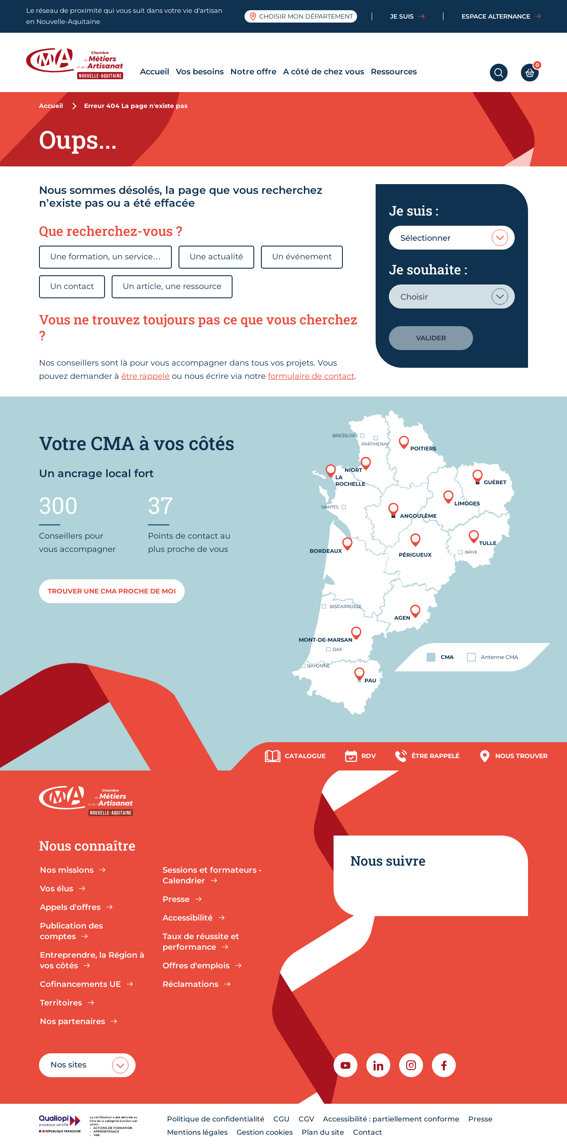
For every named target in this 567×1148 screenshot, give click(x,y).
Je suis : (413, 210)
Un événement (302, 257)
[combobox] (452, 238)
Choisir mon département (301, 16)
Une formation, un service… (105, 257)
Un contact (72, 286)
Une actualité (216, 257)
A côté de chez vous (323, 72)
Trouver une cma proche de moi (112, 591)
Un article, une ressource (172, 286)
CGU (281, 1119)
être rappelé (145, 376)
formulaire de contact (311, 376)
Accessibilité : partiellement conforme (391, 1119)
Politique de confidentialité (215, 1119)
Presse (480, 1119)
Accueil (154, 72)
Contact (367, 1132)
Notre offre (253, 72)
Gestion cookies (265, 1132)
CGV (306, 1119)
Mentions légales (197, 1132)
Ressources (394, 72)
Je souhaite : (428, 269)
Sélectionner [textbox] (425, 238)
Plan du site (323, 1132)
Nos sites (68, 1065)
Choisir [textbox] (414, 297)
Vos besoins (200, 72)
